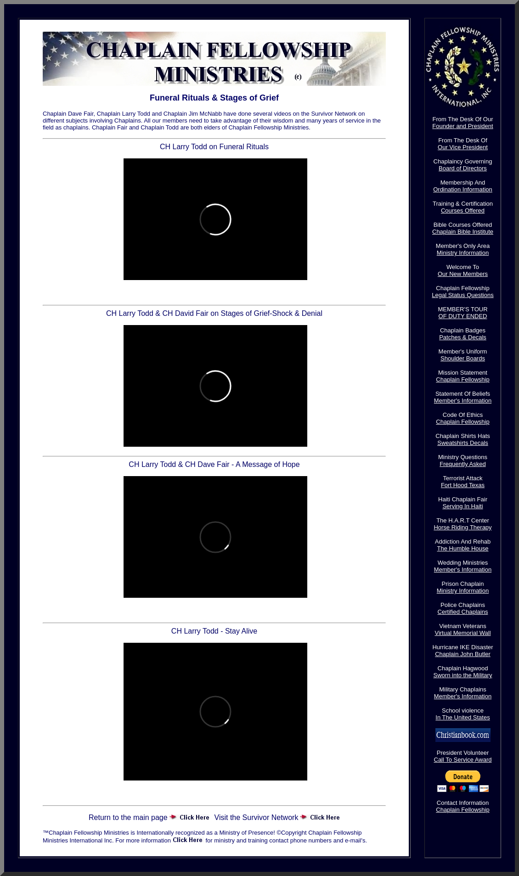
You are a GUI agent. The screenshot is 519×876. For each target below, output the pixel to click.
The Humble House (463, 548)
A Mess (214, 611)
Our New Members (463, 273)
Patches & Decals (462, 337)
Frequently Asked (462, 463)
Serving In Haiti (462, 506)
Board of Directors (463, 168)
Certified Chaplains (463, 611)
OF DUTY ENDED (463, 316)
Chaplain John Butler (463, 654)
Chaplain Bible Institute (462, 231)
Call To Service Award (463, 759)
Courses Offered (463, 210)
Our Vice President (463, 147)
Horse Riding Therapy (462, 527)
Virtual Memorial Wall (462, 632)
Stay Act (214, 793)
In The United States (462, 717)
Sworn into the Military (463, 675)
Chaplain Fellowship (462, 379)
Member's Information (462, 400)
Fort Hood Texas (463, 485)
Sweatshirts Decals (462, 442)
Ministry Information (463, 252)
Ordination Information (462, 189)
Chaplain (214, 293)
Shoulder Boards (462, 358)
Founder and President (462, 126)
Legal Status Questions (462, 295)
